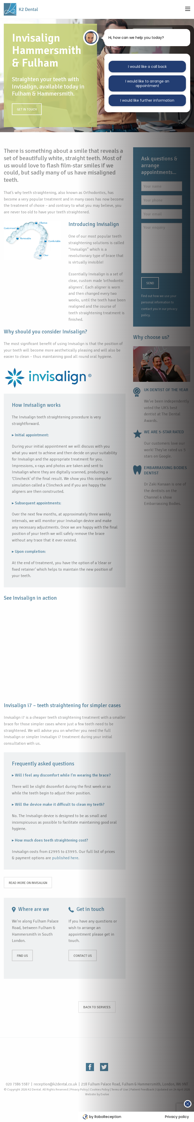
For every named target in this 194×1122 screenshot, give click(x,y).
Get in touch (27, 109)
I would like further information (147, 100)
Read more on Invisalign (28, 883)
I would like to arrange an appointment (147, 83)
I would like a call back (147, 66)
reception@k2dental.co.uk (55, 1084)
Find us (22, 956)
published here (65, 857)
